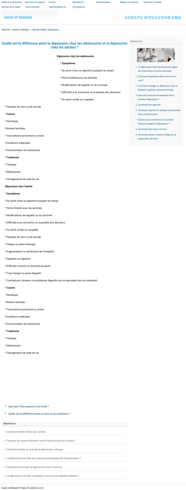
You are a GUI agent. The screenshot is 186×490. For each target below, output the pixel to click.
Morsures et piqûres (35, 2)
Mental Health (39, 29)
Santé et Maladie (18, 17)
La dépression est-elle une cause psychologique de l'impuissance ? (43, 458)
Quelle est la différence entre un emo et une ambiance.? (39, 413)
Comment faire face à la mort (152, 129)
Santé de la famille (152, 2)
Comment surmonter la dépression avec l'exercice (34, 467)
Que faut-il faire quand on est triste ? (28, 406)
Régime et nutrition (129, 2)
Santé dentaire (103, 2)
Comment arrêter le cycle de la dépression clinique (34, 449)
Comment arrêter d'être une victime (26, 431)
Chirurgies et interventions (79, 9)
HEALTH (6, 29)
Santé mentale (32, 7)
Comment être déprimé (149, 105)
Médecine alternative (12, 2)
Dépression (53, 29)
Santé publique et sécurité (57, 9)
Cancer (52, 2)
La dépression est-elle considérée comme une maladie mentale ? (42, 475)
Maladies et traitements (78, 4)
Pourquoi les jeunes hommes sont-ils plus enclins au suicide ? (40, 440)
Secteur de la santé (11, 7)
